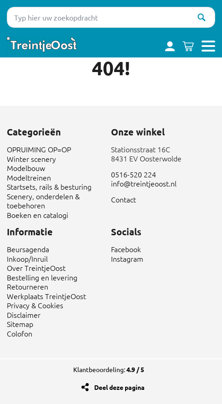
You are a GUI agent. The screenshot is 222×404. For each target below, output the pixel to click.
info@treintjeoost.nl (144, 183)
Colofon (19, 333)
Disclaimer (23, 315)
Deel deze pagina (119, 387)
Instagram (127, 259)
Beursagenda (28, 249)
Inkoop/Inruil (27, 259)
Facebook (126, 249)
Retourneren (27, 286)
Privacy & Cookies (35, 305)
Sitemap (20, 324)
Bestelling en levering (42, 277)
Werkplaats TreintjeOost (46, 296)
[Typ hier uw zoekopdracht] (111, 17)
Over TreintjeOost (36, 268)
